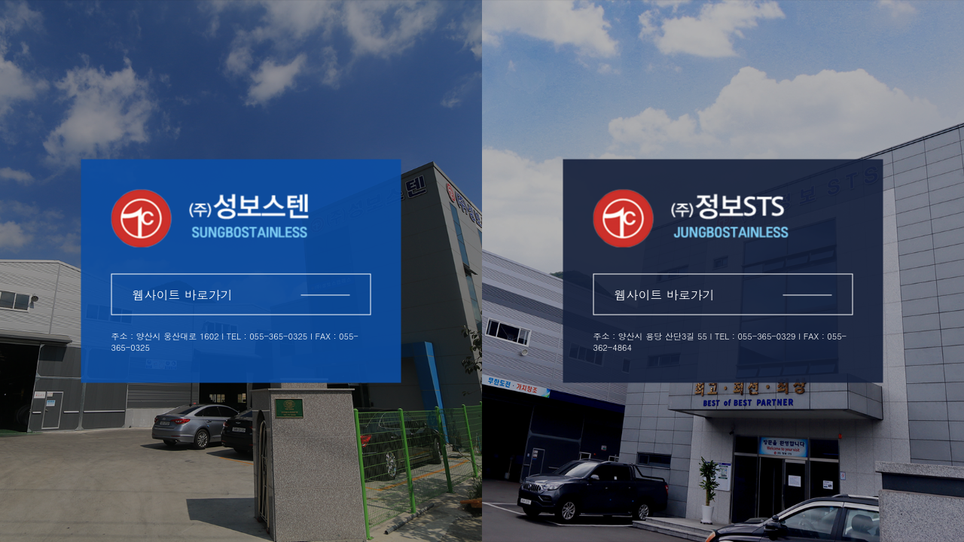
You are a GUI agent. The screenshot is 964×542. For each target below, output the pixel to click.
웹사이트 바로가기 (241, 294)
